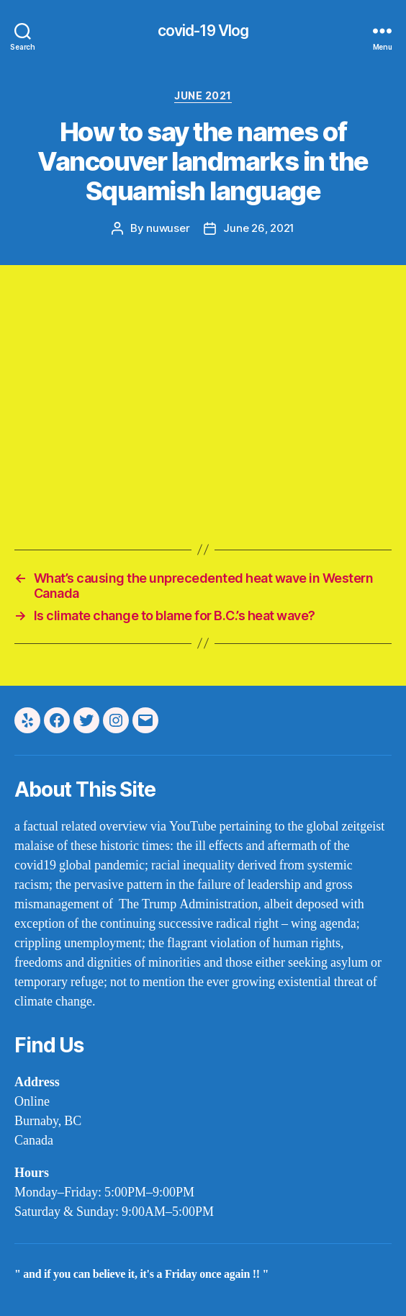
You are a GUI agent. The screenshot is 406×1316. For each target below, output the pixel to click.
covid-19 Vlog (203, 30)
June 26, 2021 (258, 228)
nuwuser (167, 228)
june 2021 (203, 95)
